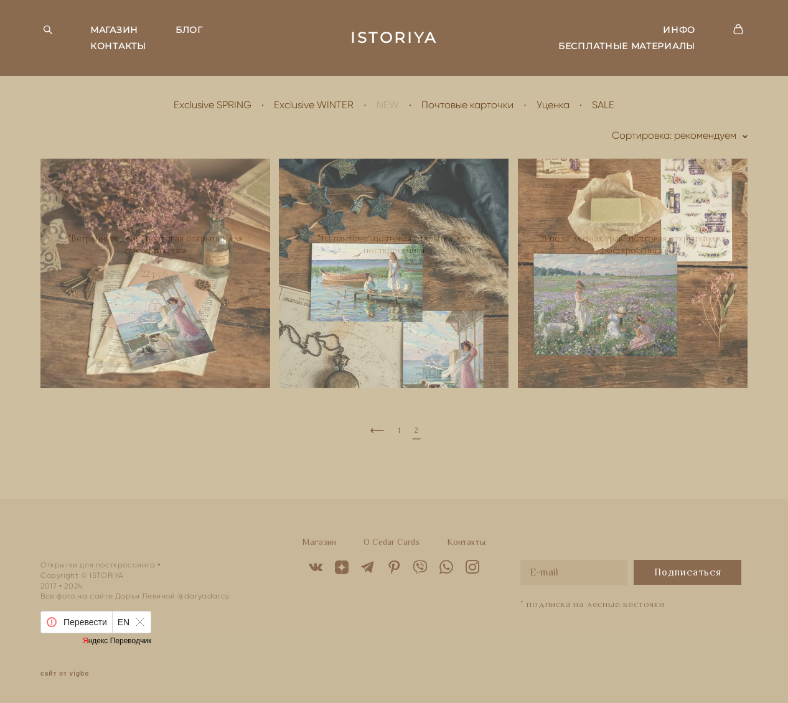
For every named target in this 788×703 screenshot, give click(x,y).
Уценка (553, 105)
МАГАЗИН (114, 30)
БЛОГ (189, 30)
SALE (603, 105)
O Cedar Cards (392, 542)
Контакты (466, 542)
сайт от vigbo (64, 674)
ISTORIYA (394, 37)
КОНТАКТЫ (118, 46)
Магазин (319, 542)
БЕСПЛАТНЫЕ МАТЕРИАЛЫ (626, 46)
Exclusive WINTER (314, 105)
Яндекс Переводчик (117, 640)
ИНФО (679, 30)
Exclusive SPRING (212, 105)
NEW (388, 105)
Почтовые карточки (467, 105)
